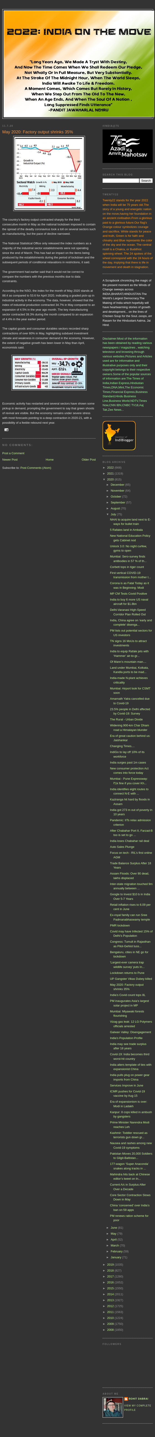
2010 (111, 1318)
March (115, 1245)
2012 (111, 1306)
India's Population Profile (126, 1038)
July (114, 514)
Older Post (89, 459)
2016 (111, 1282)
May (114, 1233)
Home (50, 459)
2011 (111, 1312)
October (116, 496)
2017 (111, 1276)
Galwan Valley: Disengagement (130, 1032)
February (117, 1251)
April (114, 1239)
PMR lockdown (120, 925)
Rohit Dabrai (138, 1399)
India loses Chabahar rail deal (129, 841)
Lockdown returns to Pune (127, 973)
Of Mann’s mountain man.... (128, 661)
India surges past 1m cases (128, 762)
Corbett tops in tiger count (127, 567)
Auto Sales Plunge (122, 847)
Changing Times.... (122, 746)
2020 (111, 479)
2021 (111, 473)
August (116, 508)
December (118, 484)
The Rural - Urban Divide (126, 719)
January (116, 1257)
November (118, 490)
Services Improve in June (126, 1085)
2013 (111, 1300)
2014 (111, 1294)
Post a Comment (13, 453)
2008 (111, 1329)
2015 (111, 1288)
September (118, 502)
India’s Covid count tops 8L (127, 995)
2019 (111, 1264)
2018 (111, 1270)
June (114, 1227)
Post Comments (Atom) (36, 468)
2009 (111, 1324)
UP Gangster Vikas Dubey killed (131, 978)
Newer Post (10, 459)
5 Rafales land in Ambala (126, 529)
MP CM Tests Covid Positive (128, 593)
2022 (111, 467)
